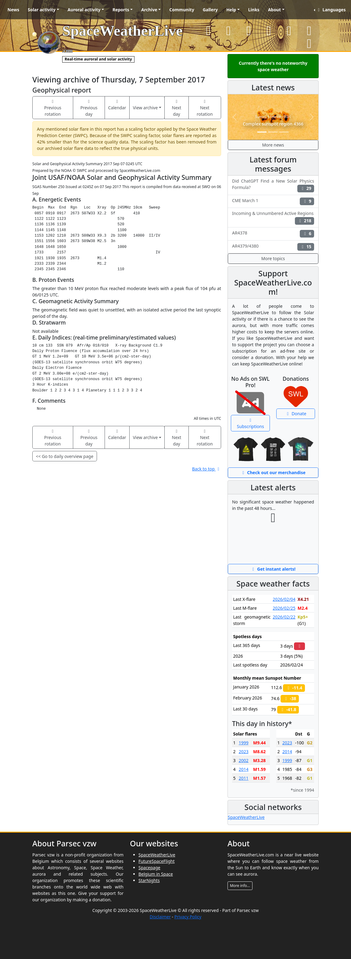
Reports (121, 10)
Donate (295, 413)
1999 (244, 743)
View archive (145, 108)
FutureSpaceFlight (156, 861)
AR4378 (273, 234)
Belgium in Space (155, 874)
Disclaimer (160, 917)
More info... (240, 885)
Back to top (206, 469)
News (13, 10)
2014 (244, 769)
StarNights (149, 880)
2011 (244, 778)
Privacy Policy (187, 917)
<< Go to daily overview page (65, 456)
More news (273, 145)
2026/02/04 (284, 599)
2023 (244, 751)
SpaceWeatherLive (246, 817)
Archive (149, 10)
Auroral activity (84, 10)
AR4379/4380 (273, 247)
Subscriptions (250, 423)
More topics (273, 258)
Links (254, 10)
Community (181, 10)
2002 (244, 760)
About (274, 10)
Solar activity (42, 10)
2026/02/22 (284, 617)
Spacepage (149, 867)
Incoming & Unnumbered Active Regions (273, 217)
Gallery (210, 10)
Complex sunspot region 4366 (273, 124)
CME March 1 (273, 201)
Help (231, 10)
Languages (331, 10)
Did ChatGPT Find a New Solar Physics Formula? (273, 185)
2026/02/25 (284, 608)
